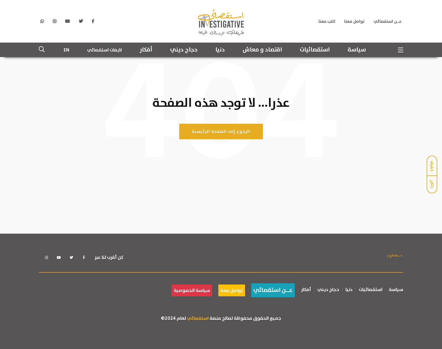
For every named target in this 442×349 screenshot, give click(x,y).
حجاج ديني (184, 50)
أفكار (146, 50)
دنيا (220, 50)
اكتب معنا (326, 21)
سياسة (356, 50)
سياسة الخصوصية (192, 290)
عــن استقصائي (388, 21)
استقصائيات (315, 50)
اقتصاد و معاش (262, 50)
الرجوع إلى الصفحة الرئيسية (221, 131)
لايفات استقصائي (104, 50)
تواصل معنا (354, 21)
